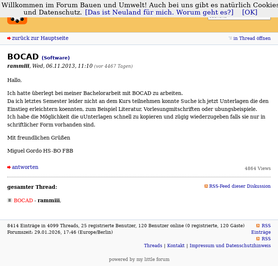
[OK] (249, 12)
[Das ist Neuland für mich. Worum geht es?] (159, 12)
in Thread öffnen (252, 38)
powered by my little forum (139, 259)
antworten (25, 167)
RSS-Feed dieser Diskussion (240, 186)
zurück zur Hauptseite (40, 38)
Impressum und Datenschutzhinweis (230, 245)
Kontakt (176, 245)
